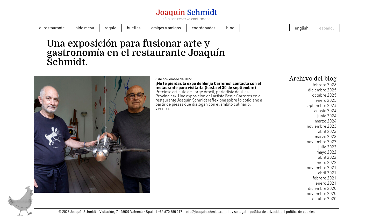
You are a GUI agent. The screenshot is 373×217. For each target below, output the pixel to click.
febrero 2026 (324, 84)
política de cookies (300, 211)
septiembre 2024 (321, 105)
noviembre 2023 (321, 126)
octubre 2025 (324, 95)
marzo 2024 (325, 121)
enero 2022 (325, 162)
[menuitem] (302, 27)
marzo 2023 (325, 136)
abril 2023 (327, 131)
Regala (110, 27)
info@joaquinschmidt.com (205, 211)
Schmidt (186, 13)
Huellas (134, 27)
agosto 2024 (325, 110)
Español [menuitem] (326, 28)
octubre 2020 (324, 198)
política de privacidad (266, 211)
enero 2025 (325, 100)
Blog (230, 27)
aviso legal (238, 211)
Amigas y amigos (166, 27)
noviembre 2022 (321, 141)
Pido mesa (84, 27)
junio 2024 (326, 115)
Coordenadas (204, 27)
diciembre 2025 (322, 89)
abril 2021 (327, 172)
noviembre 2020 (321, 193)
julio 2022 (327, 146)
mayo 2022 (326, 152)
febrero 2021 (324, 177)
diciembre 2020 (322, 188)
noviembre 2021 (321, 167)
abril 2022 (327, 157)
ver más (162, 108)
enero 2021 (325, 183)
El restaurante (52, 27)
